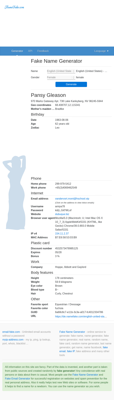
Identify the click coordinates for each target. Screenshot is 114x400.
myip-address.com (12, 339)
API (30, 51)
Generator (17, 51)
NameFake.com (14, 7)
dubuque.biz (62, 214)
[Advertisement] (71, 22)
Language (101, 51)
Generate (71, 84)
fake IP (71, 351)
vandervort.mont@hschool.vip (72, 198)
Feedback (43, 51)
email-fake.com (11, 331)
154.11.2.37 (62, 233)
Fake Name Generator (72, 331)
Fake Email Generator (17, 378)
